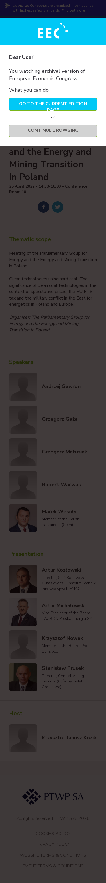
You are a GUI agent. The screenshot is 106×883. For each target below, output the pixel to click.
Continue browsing (53, 130)
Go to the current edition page (53, 106)
